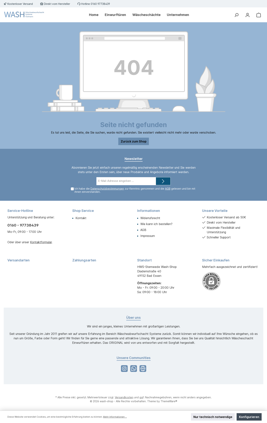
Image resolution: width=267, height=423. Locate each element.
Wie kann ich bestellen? (156, 224)
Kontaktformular (41, 242)
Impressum (147, 236)
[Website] (143, 368)
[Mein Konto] (247, 15)
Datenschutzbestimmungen (107, 188)
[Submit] (163, 181)
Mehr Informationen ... (115, 416)
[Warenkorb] (258, 15)
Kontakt (80, 218)
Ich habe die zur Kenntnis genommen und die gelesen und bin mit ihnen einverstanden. (135, 190)
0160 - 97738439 (23, 225)
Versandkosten (124, 397)
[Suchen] (236, 15)
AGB (167, 188)
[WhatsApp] (133, 368)
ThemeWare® (169, 401)
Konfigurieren (249, 417)
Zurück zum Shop (133, 141)
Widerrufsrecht (150, 218)
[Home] (94, 14)
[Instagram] (124, 368)
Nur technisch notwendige (212, 417)
